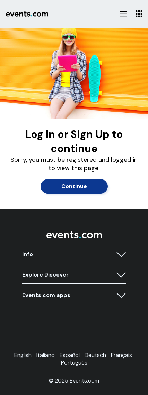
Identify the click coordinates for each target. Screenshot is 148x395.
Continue (74, 186)
